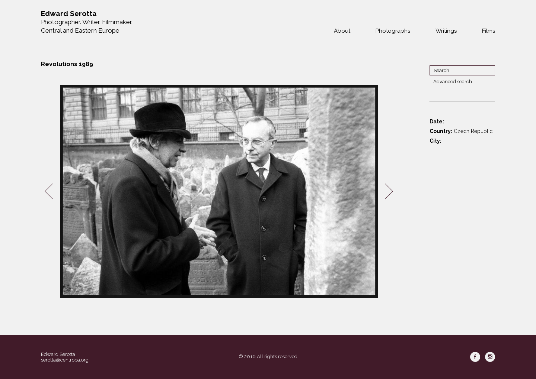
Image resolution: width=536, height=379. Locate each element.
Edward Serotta (58, 354)
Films (488, 30)
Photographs (393, 30)
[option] (219, 191)
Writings (446, 30)
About (342, 30)
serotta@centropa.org (65, 360)
